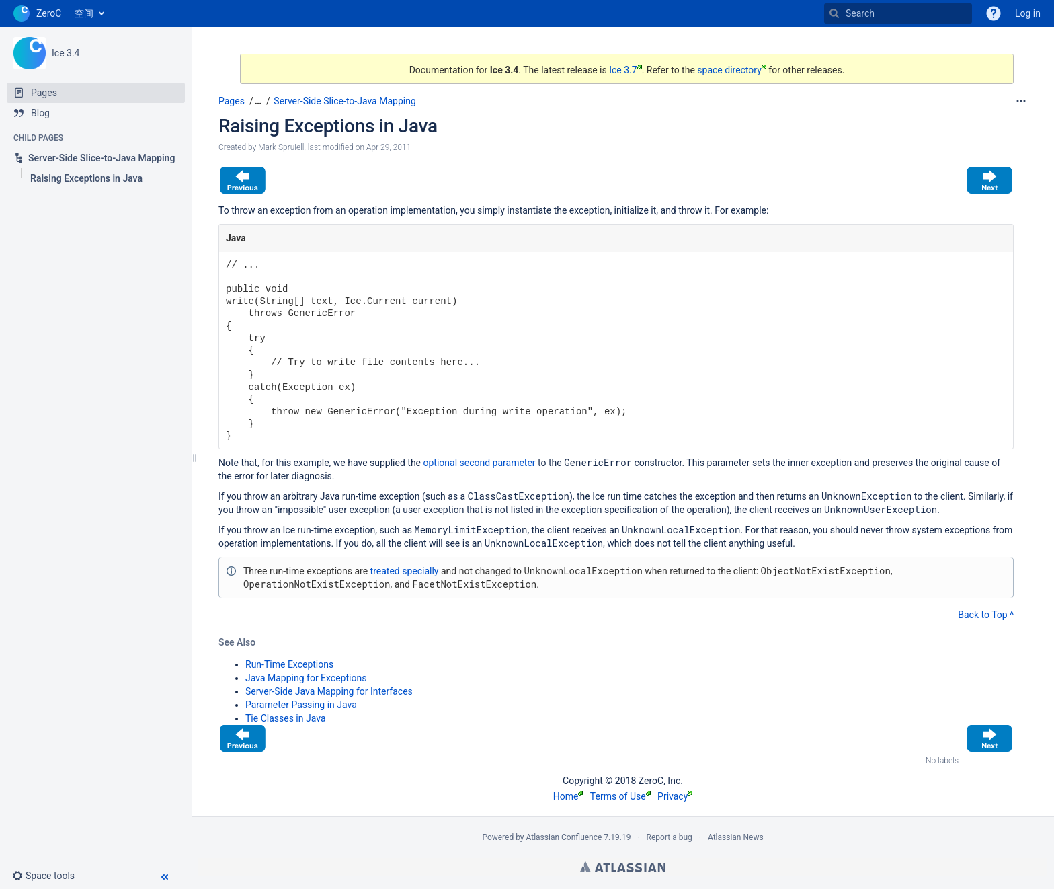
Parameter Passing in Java (301, 704)
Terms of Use (620, 796)
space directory (731, 70)
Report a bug (669, 837)
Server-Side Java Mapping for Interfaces (329, 691)
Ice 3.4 (65, 53)
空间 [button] (84, 13)
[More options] (1021, 101)
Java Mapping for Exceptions (305, 677)
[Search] (834, 13)
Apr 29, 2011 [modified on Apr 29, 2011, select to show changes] (388, 147)
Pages (231, 100)
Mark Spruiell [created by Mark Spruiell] (281, 147)
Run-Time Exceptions (289, 664)
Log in (1028, 13)
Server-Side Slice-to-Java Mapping (344, 100)
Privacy (674, 796)
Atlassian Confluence (564, 837)
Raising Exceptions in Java (328, 126)
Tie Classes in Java (285, 718)
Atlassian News (736, 837)
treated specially (404, 571)
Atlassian (622, 867)
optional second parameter (479, 462)
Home (568, 796)
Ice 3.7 (625, 70)
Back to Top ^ (986, 614)
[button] (49, 875)
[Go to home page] (37, 13)
